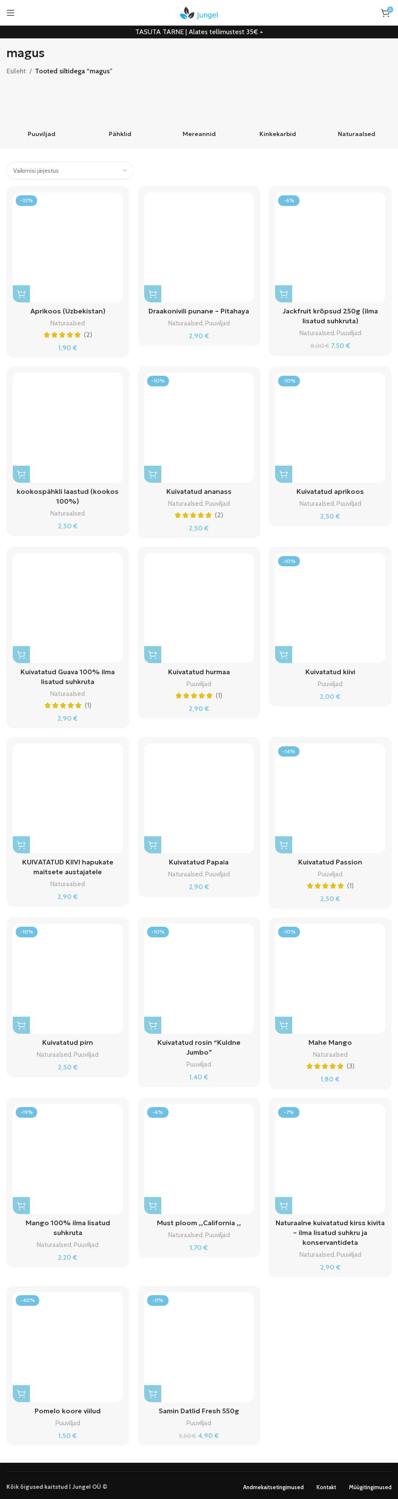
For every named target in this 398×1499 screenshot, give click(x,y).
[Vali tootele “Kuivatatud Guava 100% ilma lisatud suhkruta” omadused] (21, 653)
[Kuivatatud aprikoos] (330, 427)
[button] (283, 293)
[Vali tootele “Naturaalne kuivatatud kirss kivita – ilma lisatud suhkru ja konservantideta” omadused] (283, 1203)
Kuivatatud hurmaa (198, 671)
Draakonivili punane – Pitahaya (199, 311)
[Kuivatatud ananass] (199, 427)
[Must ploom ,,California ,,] (199, 1157)
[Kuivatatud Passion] (330, 797)
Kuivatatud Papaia (199, 860)
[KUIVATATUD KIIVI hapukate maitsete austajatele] (68, 797)
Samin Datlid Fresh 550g (199, 1407)
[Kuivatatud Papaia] (199, 797)
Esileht (16, 71)
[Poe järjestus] (70, 171)
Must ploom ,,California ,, (199, 1220)
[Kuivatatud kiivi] (330, 608)
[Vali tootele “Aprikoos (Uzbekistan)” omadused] (21, 293)
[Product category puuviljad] (41, 113)
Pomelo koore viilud (68, 1407)
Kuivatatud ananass (199, 491)
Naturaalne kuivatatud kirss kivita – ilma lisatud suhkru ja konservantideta (330, 1230)
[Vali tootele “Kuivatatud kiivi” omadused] (283, 653)
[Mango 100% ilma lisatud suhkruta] (68, 1157)
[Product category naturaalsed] (356, 113)
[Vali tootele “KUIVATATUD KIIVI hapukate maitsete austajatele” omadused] (21, 843)
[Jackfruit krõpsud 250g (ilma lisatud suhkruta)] (330, 247)
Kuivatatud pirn (67, 1040)
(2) (88, 334)
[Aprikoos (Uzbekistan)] (68, 247)
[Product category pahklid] (120, 113)
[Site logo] (199, 12)
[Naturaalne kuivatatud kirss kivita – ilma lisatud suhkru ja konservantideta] (330, 1157)
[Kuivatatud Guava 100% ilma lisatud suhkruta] (68, 608)
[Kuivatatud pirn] (68, 977)
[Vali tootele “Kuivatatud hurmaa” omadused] (152, 653)
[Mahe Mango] (330, 977)
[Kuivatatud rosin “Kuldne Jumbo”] (199, 977)
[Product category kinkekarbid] (278, 113)
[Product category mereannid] (199, 113)
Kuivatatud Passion (330, 860)
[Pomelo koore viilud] (68, 1344)
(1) (88, 704)
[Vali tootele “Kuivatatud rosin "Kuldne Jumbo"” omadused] (152, 1023)
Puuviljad (217, 323)
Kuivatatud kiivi (330, 671)
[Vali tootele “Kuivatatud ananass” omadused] (152, 473)
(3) (350, 1064)
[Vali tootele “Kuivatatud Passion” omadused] (283, 843)
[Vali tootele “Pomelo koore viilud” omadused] (21, 1390)
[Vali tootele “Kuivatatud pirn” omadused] (21, 1023)
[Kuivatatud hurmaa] (199, 608)
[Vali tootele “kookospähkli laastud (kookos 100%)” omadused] (21, 473)
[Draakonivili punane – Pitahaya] (199, 247)
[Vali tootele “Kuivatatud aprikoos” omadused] (283, 473)
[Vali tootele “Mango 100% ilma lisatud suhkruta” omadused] (21, 1203)
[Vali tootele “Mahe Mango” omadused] (283, 1023)
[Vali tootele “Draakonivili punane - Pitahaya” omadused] (152, 293)
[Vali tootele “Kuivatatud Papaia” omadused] (152, 843)
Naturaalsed (67, 323)
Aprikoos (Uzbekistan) (67, 311)
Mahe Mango (330, 1040)
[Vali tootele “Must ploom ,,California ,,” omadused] (152, 1203)
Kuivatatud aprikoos (330, 491)
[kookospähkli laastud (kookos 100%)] (68, 427)
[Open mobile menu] (10, 12)
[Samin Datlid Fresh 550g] (199, 1344)
